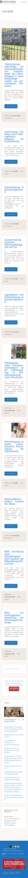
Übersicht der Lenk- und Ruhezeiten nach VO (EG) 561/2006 (11, 750)
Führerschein (8, 685)
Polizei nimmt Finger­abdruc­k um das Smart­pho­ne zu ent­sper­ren (14, 797)
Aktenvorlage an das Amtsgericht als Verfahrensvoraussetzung (11, 742)
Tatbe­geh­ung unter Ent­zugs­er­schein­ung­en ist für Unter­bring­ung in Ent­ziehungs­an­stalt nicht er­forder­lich (14, 370)
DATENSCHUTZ (12, 853)
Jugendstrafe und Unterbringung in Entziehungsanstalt (14, 298)
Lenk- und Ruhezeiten (17, 685)
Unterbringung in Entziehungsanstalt (14, 190)
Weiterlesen (12, 107)
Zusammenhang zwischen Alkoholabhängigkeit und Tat (13, 243)
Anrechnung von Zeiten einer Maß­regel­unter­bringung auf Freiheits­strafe (14, 136)
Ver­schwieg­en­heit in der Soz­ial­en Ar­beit (14, 720)
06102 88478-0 (10, 825)
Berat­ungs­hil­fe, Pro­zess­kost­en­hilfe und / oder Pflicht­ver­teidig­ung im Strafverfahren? (13, 729)
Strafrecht (11, 681)
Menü (25, 2)
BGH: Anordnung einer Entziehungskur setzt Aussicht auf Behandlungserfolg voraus (14, 557)
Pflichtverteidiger (19, 681)
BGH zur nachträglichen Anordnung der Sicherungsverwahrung (14, 617)
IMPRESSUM (5, 853)
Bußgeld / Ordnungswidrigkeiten (14, 683)
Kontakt (6, 681)
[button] (8, 846)
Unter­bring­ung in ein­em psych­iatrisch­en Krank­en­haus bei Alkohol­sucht (14, 446)
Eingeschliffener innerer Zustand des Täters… (14, 501)
